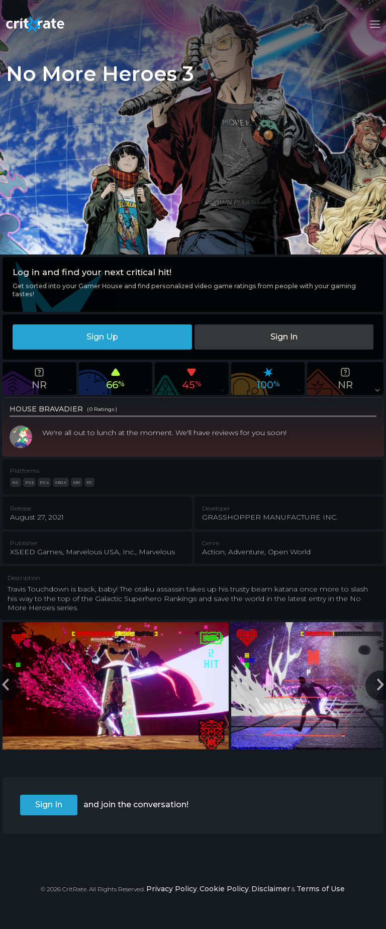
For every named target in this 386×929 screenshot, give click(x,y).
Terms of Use (321, 888)
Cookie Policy (224, 888)
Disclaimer (270, 888)
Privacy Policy (171, 888)
